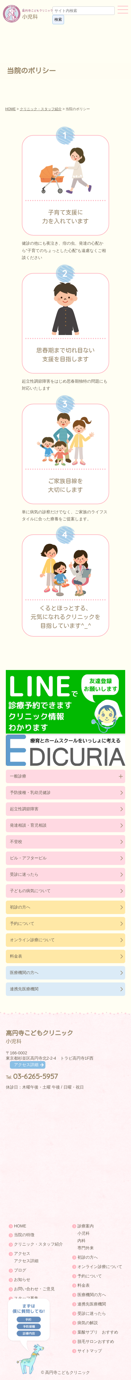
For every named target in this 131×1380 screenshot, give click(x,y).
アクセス (22, 1253)
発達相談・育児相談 (28, 825)
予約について (22, 923)
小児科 (83, 1233)
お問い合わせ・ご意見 (34, 1288)
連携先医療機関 (24, 989)
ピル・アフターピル (28, 858)
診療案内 (85, 1226)
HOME (10, 109)
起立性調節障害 (24, 808)
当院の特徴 (24, 1234)
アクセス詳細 (26, 1064)
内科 (81, 1240)
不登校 (16, 841)
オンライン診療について (32, 939)
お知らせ (22, 1279)
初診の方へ (20, 907)
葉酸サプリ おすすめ (97, 1332)
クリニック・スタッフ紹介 (41, 109)
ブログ (20, 1270)
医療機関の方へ (24, 972)
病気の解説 (87, 1322)
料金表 (16, 956)
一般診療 (18, 776)
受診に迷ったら (24, 874)
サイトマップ (89, 1350)
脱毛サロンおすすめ (95, 1341)
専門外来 (85, 1248)
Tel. (32, 1077)
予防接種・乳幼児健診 (30, 792)
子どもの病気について (30, 890)
